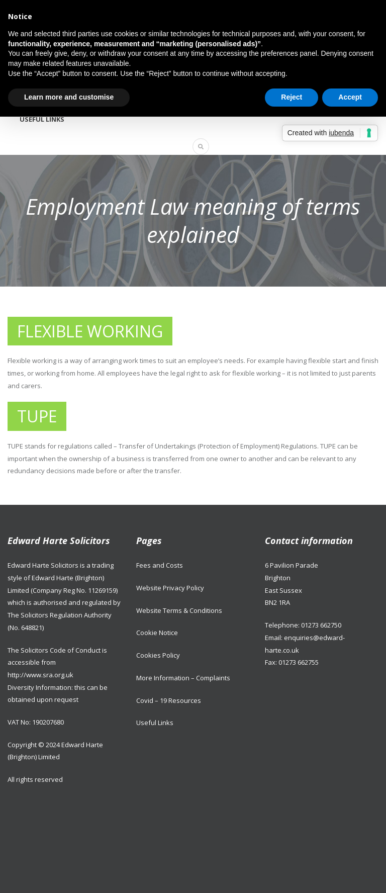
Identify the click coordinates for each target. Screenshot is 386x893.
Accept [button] (350, 97)
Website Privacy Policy (170, 587)
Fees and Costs (159, 565)
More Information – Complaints (183, 677)
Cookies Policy (158, 655)
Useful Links (42, 119)
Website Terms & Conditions (179, 610)
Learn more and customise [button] (69, 97)
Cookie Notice (157, 632)
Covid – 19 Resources (168, 700)
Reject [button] (291, 97)
